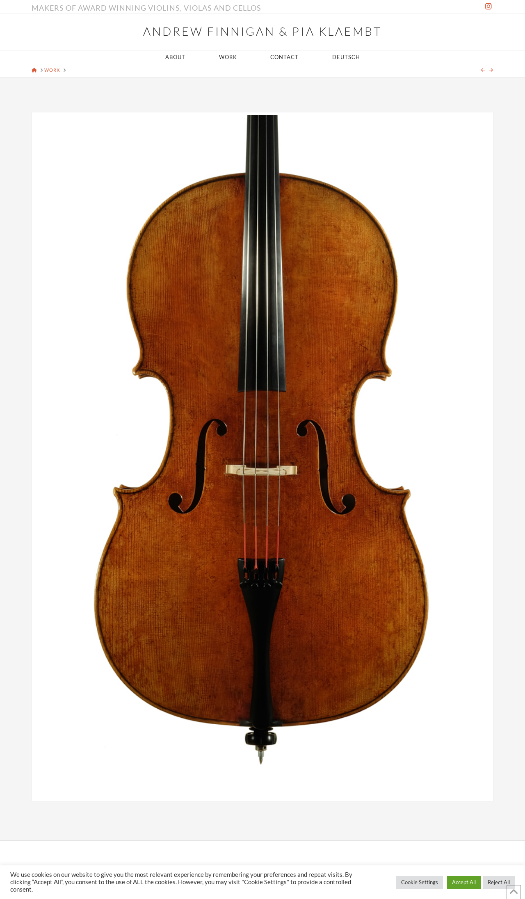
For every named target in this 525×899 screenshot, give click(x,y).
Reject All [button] (499, 882)
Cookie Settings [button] (419, 882)
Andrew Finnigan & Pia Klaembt (262, 31)
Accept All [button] (464, 882)
